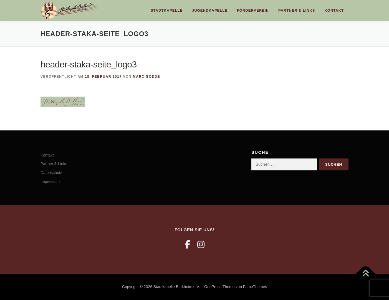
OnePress (212, 286)
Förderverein (253, 10)
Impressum (50, 181)
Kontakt (334, 10)
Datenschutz (51, 172)
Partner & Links (296, 10)
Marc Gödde (146, 77)
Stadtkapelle (167, 10)
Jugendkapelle (210, 10)
